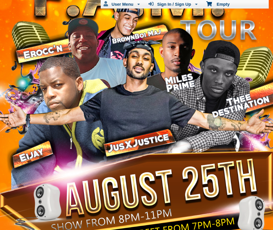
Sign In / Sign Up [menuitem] (173, 4)
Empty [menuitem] (218, 4)
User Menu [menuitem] (122, 4)
